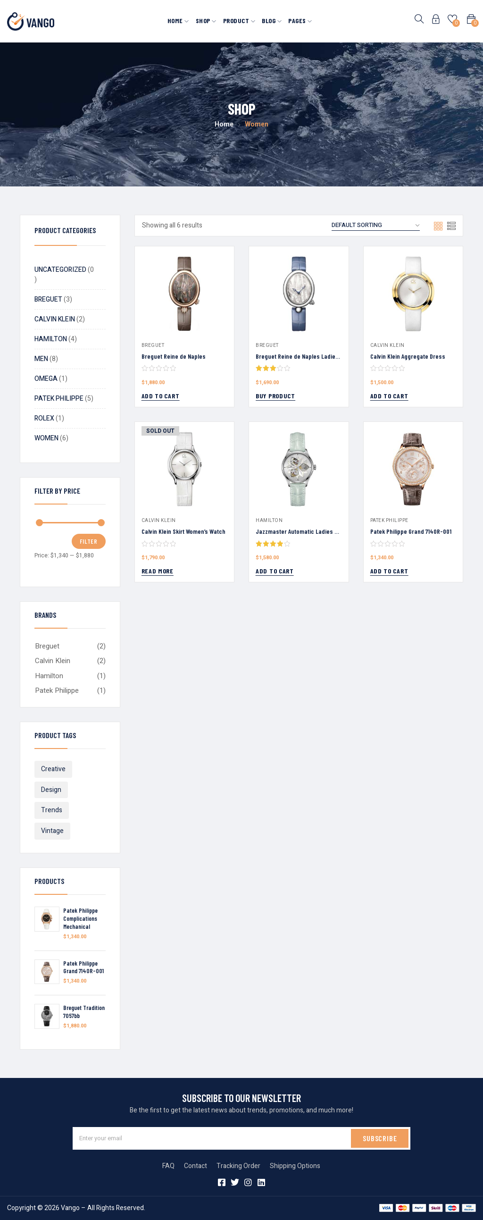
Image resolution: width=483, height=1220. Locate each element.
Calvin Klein (52, 661)
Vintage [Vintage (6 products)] (52, 831)
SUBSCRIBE (380, 1138)
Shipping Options (295, 1166)
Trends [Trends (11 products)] (51, 810)
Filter (89, 541)
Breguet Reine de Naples (174, 356)
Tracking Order (238, 1166)
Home (178, 21)
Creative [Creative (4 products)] (53, 769)
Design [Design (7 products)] (51, 790)
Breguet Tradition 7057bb (84, 1011)
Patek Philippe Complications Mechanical (80, 918)
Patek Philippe (57, 690)
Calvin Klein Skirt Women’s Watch (183, 531)
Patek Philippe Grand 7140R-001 (83, 967)
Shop (206, 21)
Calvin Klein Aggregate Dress (407, 356)
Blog (272, 21)
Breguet (47, 646)
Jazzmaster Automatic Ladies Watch (303, 531)
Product (239, 21)
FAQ (168, 1166)
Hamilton (49, 676)
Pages (300, 21)
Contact (195, 1166)
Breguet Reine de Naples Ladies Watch (306, 356)
